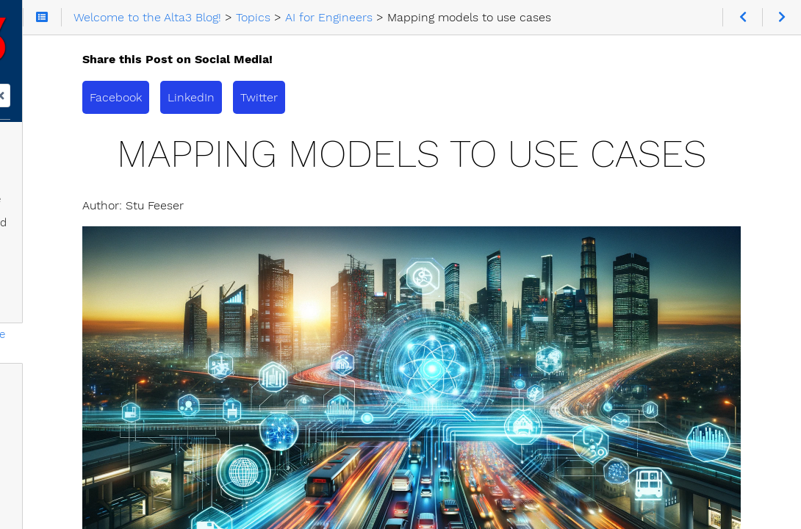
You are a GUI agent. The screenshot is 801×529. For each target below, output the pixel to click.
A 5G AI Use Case (79, 404)
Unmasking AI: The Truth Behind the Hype (118, 189)
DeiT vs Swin (68, 498)
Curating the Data (81, 310)
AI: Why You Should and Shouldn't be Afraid (96, 230)
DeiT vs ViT (63, 474)
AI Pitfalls (59, 427)
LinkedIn (367, 97)
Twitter (435, 97)
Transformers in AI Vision (99, 380)
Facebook (292, 97)
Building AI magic (78, 357)
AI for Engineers (64, 157)
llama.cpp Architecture (93, 263)
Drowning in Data (80, 286)
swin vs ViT (64, 451)
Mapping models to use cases (112, 333)
